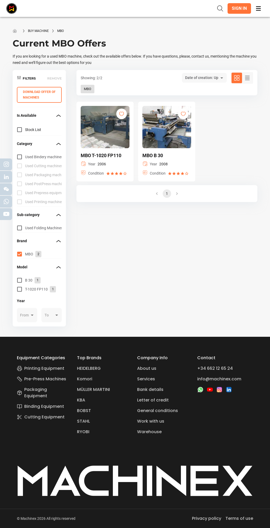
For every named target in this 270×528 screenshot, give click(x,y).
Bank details (150, 389)
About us (146, 368)
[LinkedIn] (229, 389)
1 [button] (167, 193)
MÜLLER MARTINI (93, 389)
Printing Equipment (40, 368)
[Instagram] (219, 389)
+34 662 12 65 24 (215, 368)
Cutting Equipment (41, 417)
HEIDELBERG (89, 368)
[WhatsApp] (200, 389)
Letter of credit (153, 400)
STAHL (83, 421)
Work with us (150, 421)
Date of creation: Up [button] (201, 78)
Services (146, 379)
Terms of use (239, 518)
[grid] (39, 179)
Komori (84, 379)
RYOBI (83, 432)
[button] (239, 8)
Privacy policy (206, 518)
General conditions (157, 411)
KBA (81, 400)
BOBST (84, 411)
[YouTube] (210, 389)
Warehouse (149, 432)
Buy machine (38, 31)
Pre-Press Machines (41, 379)
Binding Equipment (40, 406)
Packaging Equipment (32, 392)
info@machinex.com (219, 379)
